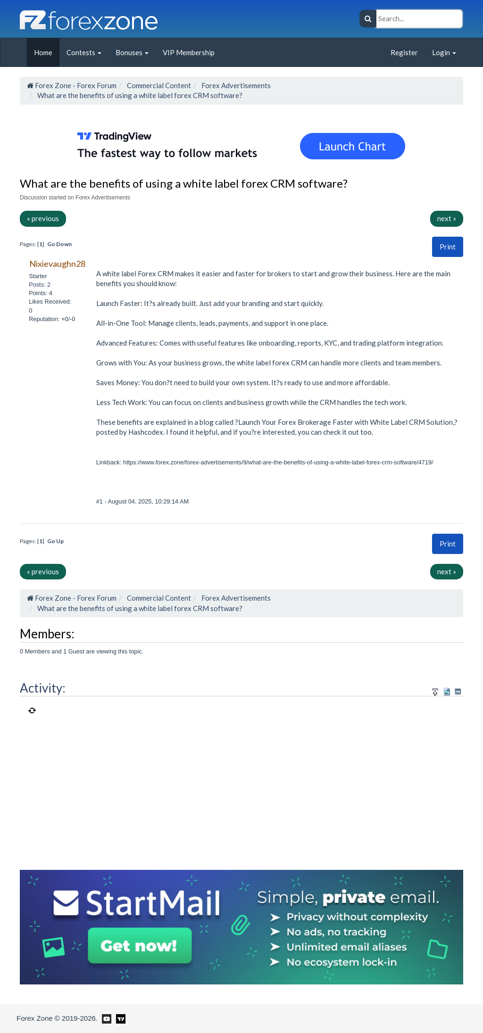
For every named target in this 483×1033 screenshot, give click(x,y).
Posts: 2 (39, 284)
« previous (43, 218)
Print (448, 246)
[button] (447, 247)
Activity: (43, 687)
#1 (100, 501)
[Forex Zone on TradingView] (119, 1018)
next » (446, 218)
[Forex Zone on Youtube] (105, 1018)
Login (444, 52)
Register (404, 52)
